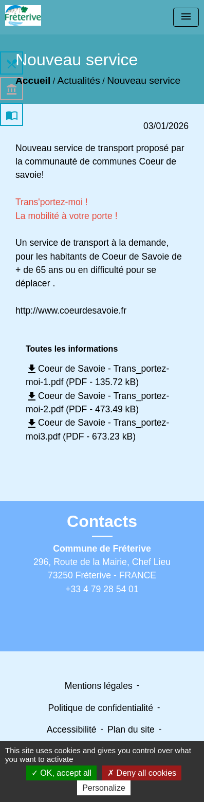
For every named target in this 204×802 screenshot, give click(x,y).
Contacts (102, 521)
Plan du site (131, 729)
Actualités (79, 80)
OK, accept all (61, 773)
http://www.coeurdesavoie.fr (70, 310)
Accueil (32, 80)
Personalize (103, 787)
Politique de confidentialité (100, 708)
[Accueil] (23, 15)
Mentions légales (99, 686)
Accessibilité (72, 729)
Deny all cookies (141, 773)
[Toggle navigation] (186, 17)
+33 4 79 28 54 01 (101, 589)
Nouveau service (143, 80)
